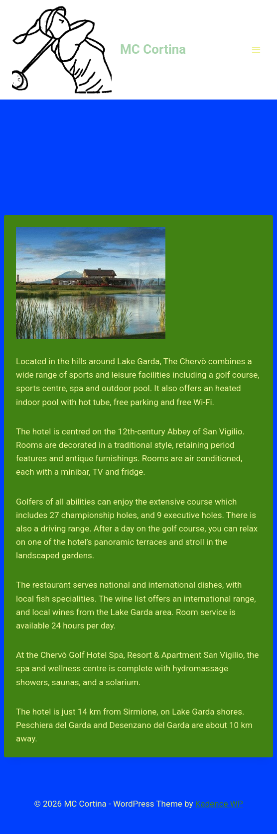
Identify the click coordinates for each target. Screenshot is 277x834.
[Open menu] (256, 49)
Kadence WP (219, 804)
